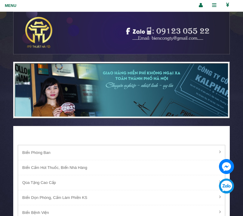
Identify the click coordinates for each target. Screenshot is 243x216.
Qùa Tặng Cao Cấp (121, 182)
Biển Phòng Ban (121, 152)
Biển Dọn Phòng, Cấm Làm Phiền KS (121, 197)
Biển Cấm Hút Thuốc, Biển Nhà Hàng (121, 167)
